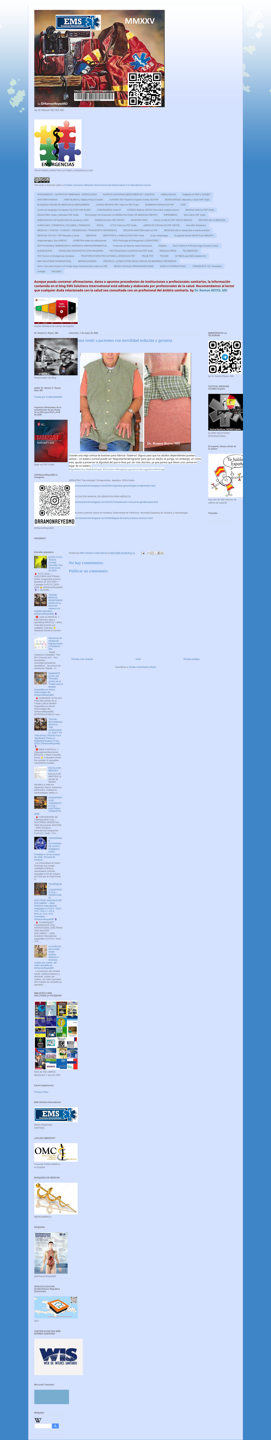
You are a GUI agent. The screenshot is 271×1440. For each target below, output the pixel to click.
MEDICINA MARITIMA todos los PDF (140, 230)
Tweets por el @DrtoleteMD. (48, 397)
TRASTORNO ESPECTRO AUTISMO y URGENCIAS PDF (108, 256)
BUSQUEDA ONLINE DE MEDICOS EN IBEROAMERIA (63, 205)
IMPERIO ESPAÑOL (87, 261)
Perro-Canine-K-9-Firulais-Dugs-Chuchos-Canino (195, 246)
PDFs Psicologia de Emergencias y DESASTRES (135, 240)
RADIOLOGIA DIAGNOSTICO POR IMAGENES (81, 251)
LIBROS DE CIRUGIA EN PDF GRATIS (161, 225)
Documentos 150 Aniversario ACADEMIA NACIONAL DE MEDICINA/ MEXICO (121, 215)
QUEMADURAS (44, 251)
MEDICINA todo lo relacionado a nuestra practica (186, 230)
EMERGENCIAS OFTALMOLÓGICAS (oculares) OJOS (63, 220)
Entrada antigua (192, 659)
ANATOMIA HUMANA (47, 200)
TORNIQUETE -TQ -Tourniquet (207, 266)
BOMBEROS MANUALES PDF (159, 205)
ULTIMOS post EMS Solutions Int (190, 256)
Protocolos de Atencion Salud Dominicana (132, 246)
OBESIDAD (91, 235)
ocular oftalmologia (159, 235)
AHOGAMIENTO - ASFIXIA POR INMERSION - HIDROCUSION (67, 194)
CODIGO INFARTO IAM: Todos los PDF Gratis (117, 205)
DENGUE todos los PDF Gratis (199, 210)
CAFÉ (183, 205)
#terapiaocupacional (127, 469)
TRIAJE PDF (148, 256)
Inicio (138, 659)
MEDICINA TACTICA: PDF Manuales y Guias (58, 235)
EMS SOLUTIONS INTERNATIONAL (54, 261)
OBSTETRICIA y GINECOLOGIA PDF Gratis (123, 235)
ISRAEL (100, 225)
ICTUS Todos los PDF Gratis (123, 225)
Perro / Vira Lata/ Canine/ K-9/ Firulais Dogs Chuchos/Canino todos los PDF (72, 266)
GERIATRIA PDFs (139, 220)
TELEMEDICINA (190, 251)
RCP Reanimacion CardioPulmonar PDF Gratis (131, 251)
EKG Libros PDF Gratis (195, 215)
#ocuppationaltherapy (152, 469)
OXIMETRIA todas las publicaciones (89, 240)
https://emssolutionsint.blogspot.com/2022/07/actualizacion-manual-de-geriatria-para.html (113, 502)
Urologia (41, 271)
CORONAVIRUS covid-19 (109, 210)
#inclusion (109, 469)
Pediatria (162, 246)
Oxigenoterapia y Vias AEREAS (52, 240)
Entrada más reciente (82, 659)
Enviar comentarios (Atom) (142, 667)
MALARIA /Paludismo (196, 225)
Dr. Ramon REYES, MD (211, 290)
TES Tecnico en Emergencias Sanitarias (56, 256)
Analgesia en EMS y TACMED (196, 194)
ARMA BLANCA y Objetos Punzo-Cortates (83, 200)
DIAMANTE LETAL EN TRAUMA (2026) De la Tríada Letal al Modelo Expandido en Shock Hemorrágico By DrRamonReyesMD (48, 684)
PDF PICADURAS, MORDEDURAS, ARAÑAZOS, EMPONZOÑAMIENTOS (72, 246)
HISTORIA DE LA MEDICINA (212, 220)
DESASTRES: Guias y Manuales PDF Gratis (58, 215)
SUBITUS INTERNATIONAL (173, 266)
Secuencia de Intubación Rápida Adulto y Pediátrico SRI (56, 643)
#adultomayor (94, 469)
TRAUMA (164, 256)
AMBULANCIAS (168, 194)
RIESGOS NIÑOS (168, 251)
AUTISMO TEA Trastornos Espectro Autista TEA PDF (134, 200)
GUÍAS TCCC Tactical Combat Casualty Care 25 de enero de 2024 (56, 564)
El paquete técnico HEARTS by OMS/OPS (193, 235)
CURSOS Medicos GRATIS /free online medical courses (153, 210)
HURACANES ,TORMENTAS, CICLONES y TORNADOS (63, 225)
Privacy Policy (41, 1092)
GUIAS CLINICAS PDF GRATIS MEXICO (173, 220)
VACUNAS (56, 271)
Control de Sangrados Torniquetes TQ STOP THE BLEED (64, 210)
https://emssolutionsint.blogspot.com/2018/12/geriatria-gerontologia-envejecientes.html (112, 485)
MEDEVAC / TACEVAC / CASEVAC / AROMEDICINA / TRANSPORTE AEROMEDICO (77, 230)
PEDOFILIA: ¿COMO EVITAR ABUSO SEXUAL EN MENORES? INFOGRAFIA (139, 261)
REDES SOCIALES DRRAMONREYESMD (134, 266)
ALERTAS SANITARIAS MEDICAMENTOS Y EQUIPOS (128, 194)
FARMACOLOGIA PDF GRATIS (109, 220)
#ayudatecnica (77, 469)
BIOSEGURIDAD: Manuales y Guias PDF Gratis (187, 200)
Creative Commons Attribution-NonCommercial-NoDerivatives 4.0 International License (107, 185)
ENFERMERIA (171, 215)
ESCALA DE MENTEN (55, 769)
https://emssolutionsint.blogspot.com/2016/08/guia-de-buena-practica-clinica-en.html (111, 518)
